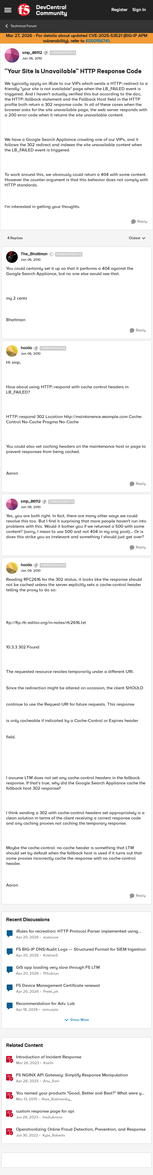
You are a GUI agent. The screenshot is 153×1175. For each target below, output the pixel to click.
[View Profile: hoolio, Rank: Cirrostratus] (12, 351)
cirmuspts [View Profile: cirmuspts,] (50, 1009)
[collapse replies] (76, 249)
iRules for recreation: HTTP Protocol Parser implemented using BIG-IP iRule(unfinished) (77, 931)
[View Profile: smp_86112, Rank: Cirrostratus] (12, 55)
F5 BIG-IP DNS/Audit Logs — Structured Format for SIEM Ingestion (81, 949)
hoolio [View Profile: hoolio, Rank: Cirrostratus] (26, 348)
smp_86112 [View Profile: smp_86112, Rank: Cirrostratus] (32, 52)
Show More (76, 1020)
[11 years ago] (26, 1099)
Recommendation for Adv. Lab (45, 1003)
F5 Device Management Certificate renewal (58, 985)
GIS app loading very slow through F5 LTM (58, 967)
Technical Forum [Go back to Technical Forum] (20, 26)
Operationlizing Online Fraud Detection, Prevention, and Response (81, 1129)
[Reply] (139, 221)
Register (119, 9)
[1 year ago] (27, 1081)
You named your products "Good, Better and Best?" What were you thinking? (81, 1093)
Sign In (139, 9)
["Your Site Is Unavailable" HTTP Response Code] (31, 260)
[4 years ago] (27, 1135)
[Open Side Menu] (7, 10)
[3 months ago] (27, 937)
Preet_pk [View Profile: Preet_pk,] (50, 991)
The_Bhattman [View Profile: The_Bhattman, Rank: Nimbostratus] (34, 254)
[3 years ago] (27, 1063)
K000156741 (97, 40)
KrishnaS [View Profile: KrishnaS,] (50, 955)
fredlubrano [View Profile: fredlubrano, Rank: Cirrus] (52, 1117)
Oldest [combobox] (137, 238)
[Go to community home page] (42, 10)
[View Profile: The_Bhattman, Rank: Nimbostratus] (12, 257)
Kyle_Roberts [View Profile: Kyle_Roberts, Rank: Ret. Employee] (54, 1135)
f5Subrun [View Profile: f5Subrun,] (51, 973)
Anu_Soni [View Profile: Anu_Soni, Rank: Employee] (51, 1081)
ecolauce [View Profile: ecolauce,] (50, 937)
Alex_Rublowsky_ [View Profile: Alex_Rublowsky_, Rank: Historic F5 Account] (57, 1099)
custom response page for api (45, 1111)
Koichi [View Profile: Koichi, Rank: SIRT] (48, 1063)
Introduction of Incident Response (48, 1057)
